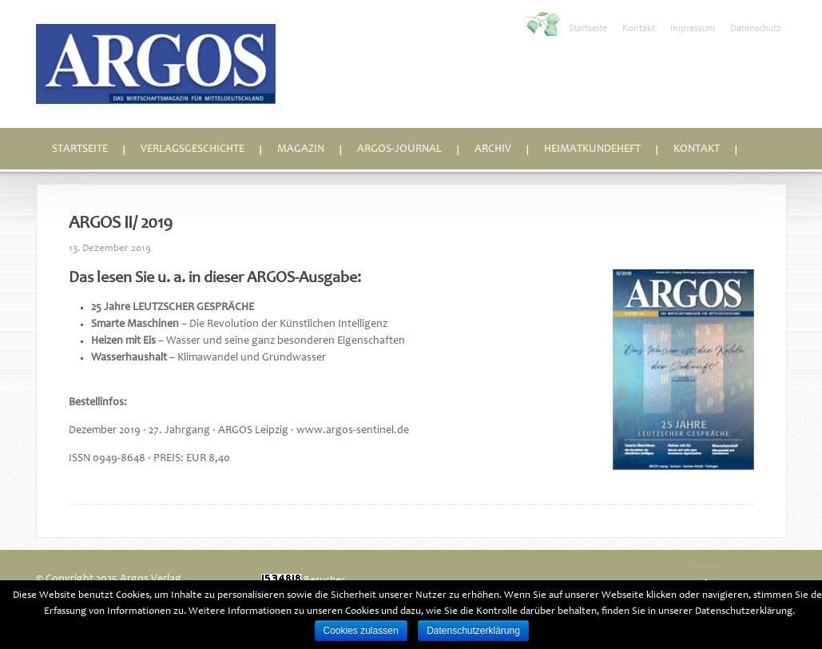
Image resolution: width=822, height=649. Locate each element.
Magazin (300, 149)
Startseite (588, 29)
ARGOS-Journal (399, 149)
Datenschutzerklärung (473, 630)
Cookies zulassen (361, 630)
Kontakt (638, 29)
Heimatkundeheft (592, 149)
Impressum (692, 29)
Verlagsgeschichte (192, 149)
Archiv (493, 149)
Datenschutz (755, 29)
